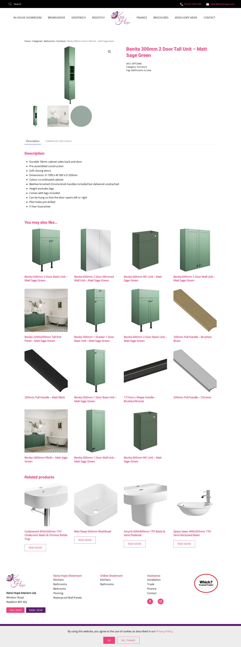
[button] (109, 51)
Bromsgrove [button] (56, 17)
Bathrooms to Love (141, 70)
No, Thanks (128, 640)
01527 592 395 (190, 4)
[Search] (30, 4)
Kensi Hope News (186, 17)
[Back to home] (120, 18)
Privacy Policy (164, 631)
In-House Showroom (27, 17)
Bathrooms (49, 41)
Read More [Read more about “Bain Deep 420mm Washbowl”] (85, 540)
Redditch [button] (98, 17)
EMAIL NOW (35, 610)
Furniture (61, 41)
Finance (142, 17)
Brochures (160, 17)
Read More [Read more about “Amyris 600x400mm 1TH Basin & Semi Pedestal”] (134, 544)
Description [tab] (32, 141)
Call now (15, 610)
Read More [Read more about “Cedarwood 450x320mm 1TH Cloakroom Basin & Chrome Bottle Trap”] (35, 547)
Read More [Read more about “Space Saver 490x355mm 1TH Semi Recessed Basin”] (184, 544)
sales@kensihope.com (220, 4)
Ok (109, 640)
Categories (37, 41)
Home (27, 41)
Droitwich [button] (79, 17)
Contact (209, 17)
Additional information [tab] (59, 141)
